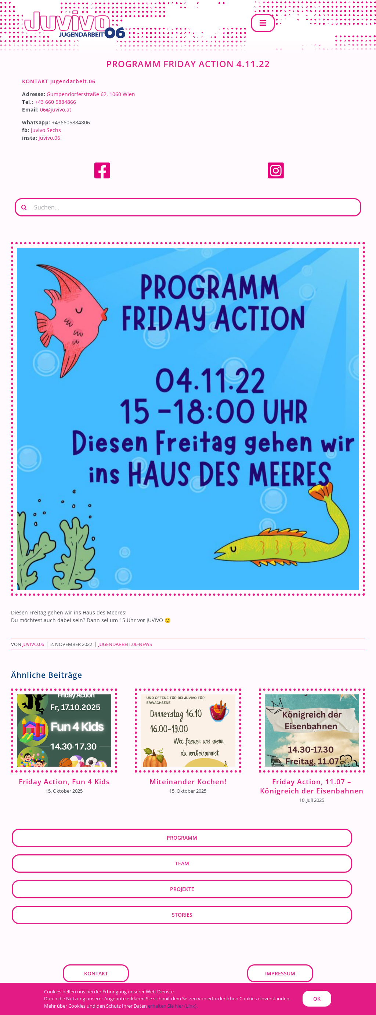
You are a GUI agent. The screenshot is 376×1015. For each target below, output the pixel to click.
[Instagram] (276, 163)
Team (182, 863)
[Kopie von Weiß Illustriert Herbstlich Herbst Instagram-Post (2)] (188, 419)
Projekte (182, 889)
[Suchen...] (188, 207)
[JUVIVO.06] (70, 9)
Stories (182, 914)
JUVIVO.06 (33, 644)
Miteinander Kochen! (188, 781)
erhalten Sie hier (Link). (173, 1006)
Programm (182, 837)
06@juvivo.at (55, 109)
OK (317, 998)
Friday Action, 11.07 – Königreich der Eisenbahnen (312, 786)
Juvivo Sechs (46, 130)
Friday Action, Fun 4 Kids (64, 781)
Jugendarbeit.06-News (125, 644)
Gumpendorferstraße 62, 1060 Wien (91, 94)
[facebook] (102, 163)
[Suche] (24, 207)
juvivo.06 (49, 137)
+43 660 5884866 (55, 101)
